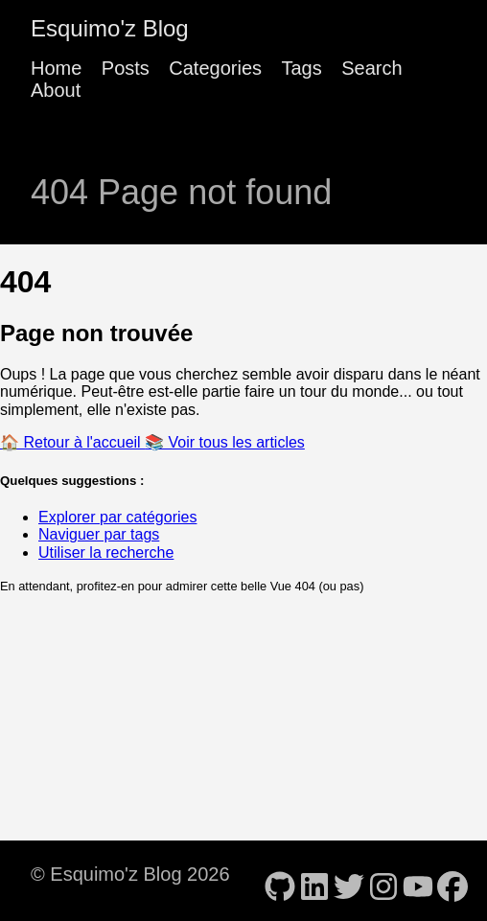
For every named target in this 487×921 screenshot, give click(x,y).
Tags (301, 68)
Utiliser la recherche (106, 552)
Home (56, 68)
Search (371, 68)
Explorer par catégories (117, 517)
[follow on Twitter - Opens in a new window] (349, 881)
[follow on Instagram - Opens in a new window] (383, 881)
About (56, 90)
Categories (215, 68)
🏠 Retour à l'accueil (72, 442)
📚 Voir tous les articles (225, 442)
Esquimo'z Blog (110, 28)
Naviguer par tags (98, 534)
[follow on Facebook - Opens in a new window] (452, 881)
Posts (126, 68)
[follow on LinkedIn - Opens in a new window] (314, 881)
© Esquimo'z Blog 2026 (130, 874)
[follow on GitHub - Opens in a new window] (280, 881)
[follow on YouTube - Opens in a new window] (418, 881)
